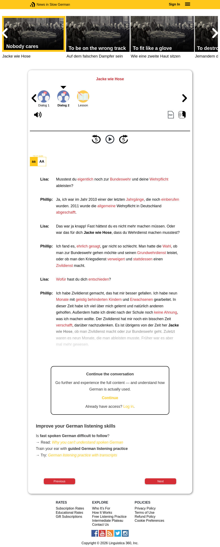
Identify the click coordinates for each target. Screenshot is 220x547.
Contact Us (100, 524)
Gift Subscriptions (69, 516)
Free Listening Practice (109, 516)
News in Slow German (39, 4)
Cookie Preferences (149, 520)
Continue (110, 398)
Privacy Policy (145, 508)
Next (160, 481)
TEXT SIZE (38, 156)
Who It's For (101, 508)
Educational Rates (69, 512)
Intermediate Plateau (107, 520)
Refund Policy (145, 516)
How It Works (102, 512)
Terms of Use (145, 512)
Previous (59, 481)
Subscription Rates (70, 508)
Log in (128, 406)
